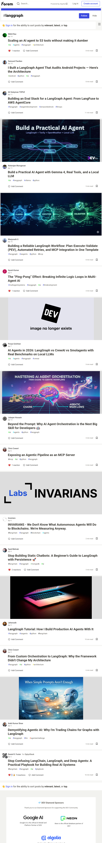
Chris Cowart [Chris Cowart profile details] (13, 448)
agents (16, 45)
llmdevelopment (50, 285)
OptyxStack (29, 754)
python (21, 76)
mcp (40, 254)
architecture (38, 45)
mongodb (35, 564)
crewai (36, 358)
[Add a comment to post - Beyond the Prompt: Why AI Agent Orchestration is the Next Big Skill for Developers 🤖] (16, 438)
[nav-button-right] (99, 24)
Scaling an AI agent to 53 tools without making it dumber (48, 40)
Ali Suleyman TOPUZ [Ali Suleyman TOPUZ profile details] (16, 92)
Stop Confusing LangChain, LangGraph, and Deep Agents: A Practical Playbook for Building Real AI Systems (50, 763)
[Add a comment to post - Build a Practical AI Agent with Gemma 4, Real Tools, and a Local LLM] (16, 186)
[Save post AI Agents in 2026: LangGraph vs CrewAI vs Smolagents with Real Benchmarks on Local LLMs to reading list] (96, 364)
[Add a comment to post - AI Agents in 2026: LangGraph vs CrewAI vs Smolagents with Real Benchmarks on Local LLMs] (16, 364)
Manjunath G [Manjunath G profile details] (13, 239)
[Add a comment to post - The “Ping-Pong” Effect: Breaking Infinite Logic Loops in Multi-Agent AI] (14, 291)
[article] (51, 161)
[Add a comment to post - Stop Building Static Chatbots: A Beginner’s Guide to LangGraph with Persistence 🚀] (14, 569)
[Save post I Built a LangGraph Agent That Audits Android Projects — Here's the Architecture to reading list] (96, 82)
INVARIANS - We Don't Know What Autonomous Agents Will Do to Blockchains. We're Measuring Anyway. (52, 526)
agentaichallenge (37, 738)
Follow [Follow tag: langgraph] (84, 15)
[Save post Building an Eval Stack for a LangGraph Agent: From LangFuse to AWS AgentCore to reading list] (96, 113)
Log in (75, 3)
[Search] (18, 3)
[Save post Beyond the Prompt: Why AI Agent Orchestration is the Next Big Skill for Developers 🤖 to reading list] (96, 438)
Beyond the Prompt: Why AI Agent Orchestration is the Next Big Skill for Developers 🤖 (52, 426)
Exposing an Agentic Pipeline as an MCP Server (41, 455)
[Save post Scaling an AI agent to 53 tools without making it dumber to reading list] (96, 51)
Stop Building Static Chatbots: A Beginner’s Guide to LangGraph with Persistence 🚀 (52, 557)
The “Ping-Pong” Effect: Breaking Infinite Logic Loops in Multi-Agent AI (52, 279)
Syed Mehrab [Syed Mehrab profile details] (13, 549)
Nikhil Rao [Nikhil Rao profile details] (12, 34)
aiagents (24, 254)
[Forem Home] (7, 3)
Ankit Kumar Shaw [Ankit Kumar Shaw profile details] (15, 723)
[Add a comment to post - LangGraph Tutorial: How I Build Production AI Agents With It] (16, 639)
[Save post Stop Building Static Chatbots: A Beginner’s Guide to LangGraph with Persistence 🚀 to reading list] (96, 570)
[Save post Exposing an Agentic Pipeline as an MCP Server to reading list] (96, 465)
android (12, 76)
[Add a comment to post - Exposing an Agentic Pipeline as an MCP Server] (14, 465)
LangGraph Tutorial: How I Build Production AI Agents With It (50, 629)
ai (9, 45)
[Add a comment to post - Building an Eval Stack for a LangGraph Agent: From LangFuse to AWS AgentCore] (16, 113)
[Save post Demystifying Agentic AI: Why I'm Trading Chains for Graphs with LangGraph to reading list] (96, 744)
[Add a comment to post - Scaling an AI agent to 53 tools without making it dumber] (14, 50)
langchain (12, 533)
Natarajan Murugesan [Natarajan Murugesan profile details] (17, 166)
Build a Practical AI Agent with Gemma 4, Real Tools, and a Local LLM (53, 174)
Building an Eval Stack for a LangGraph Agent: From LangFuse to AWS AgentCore (53, 100)
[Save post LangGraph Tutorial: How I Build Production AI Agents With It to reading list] (96, 639)
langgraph (26, 45)
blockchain (36, 533)
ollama (27, 180)
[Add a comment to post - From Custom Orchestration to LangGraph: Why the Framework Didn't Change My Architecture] (16, 670)
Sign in (9, 25)
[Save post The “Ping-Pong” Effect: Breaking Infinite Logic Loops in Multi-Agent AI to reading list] (96, 291)
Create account (91, 3)
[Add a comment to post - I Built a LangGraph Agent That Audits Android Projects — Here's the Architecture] (16, 82)
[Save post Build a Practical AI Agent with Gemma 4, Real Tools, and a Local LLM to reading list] (96, 186)
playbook (39, 769)
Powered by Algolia (59, 4)
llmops (58, 107)
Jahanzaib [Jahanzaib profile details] (12, 623)
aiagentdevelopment (28, 107)
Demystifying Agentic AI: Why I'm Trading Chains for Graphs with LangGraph (53, 732)
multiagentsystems (16, 285)
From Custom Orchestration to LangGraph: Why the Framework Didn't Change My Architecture (52, 658)
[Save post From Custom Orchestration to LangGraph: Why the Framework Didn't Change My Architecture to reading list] (96, 670)
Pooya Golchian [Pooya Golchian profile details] (14, 344)
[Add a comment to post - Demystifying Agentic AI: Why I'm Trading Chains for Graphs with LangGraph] (16, 744)
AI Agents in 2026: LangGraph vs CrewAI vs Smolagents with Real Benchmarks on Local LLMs (51, 352)
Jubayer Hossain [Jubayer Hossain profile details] (15, 417)
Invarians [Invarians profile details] (11, 518)
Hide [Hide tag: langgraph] (94, 15)
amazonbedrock (46, 107)
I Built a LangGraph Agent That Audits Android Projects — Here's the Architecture (53, 69)
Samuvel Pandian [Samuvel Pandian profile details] (15, 61)
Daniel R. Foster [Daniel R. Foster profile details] (14, 754)
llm (26, 738)
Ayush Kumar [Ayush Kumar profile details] (13, 270)
